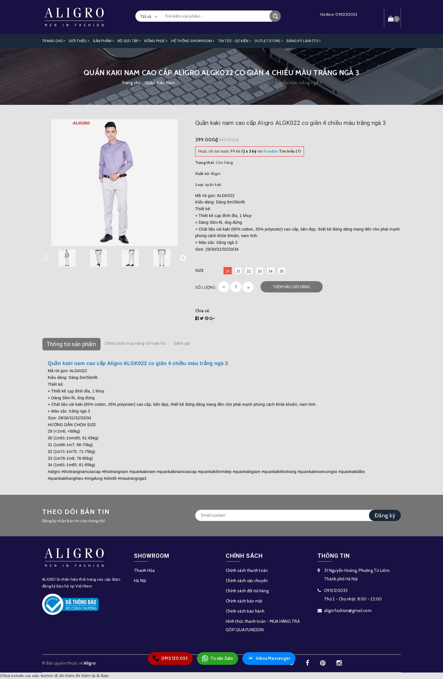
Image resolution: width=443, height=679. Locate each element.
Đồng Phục (156, 41)
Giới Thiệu (79, 41)
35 (282, 271)
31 (238, 271)
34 (270, 271)
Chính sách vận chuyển (247, 580)
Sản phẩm (103, 41)
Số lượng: (205, 287)
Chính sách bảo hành (245, 611)
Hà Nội (140, 580)
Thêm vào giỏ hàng (291, 286)
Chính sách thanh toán (247, 570)
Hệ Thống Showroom (192, 41)
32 (249, 271)
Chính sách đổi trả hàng (247, 590)
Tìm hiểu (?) (282, 151)
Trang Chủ (53, 41)
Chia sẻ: (202, 310)
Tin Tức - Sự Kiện (234, 41)
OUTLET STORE (269, 41)
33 (260, 271)
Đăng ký (385, 515)
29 (227, 271)
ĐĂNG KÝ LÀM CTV (303, 41)
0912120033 (346, 14)
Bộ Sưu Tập (129, 41)
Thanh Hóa (144, 570)
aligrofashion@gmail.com (348, 610)
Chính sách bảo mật (244, 601)
